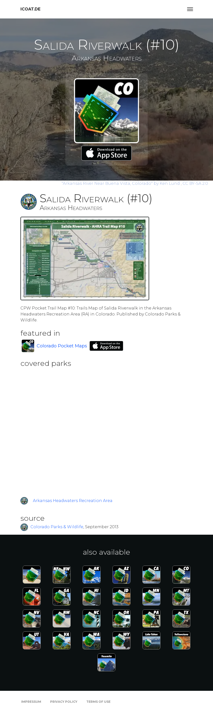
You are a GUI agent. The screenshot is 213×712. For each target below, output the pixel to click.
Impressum (31, 702)
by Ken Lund (121, 183)
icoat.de (30, 9)
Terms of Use (98, 702)
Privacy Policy (63, 702)
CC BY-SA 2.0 (195, 183)
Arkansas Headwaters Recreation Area (72, 500)
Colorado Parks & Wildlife (56, 526)
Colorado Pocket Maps (62, 346)
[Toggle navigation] (190, 9)
